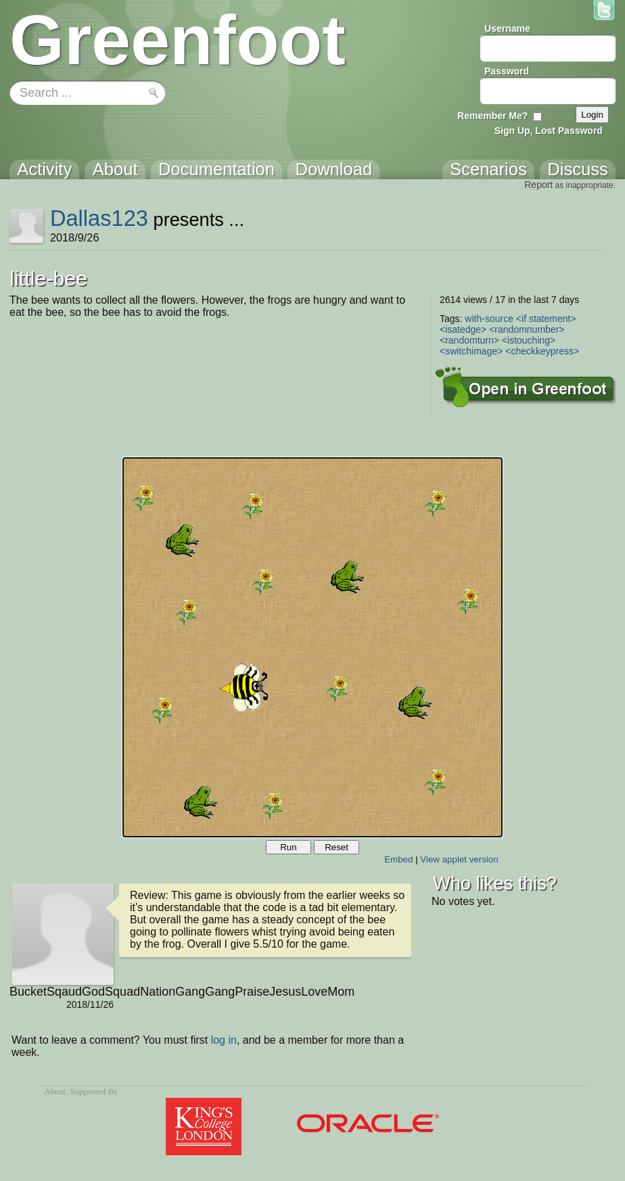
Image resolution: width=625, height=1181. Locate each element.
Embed (398, 859)
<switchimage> (471, 351)
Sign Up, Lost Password (548, 130)
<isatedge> (463, 329)
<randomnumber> (526, 329)
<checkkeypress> (542, 351)
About (55, 1091)
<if (521, 318)
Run (288, 847)
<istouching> (528, 340)
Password (506, 71)
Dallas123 (99, 218)
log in (224, 1040)
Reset (336, 847)
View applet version (459, 859)
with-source (489, 318)
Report (538, 184)
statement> (552, 318)
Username (507, 28)
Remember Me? (492, 115)
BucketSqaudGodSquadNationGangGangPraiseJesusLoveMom (61, 991)
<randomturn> (469, 340)
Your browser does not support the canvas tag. (312, 647)
